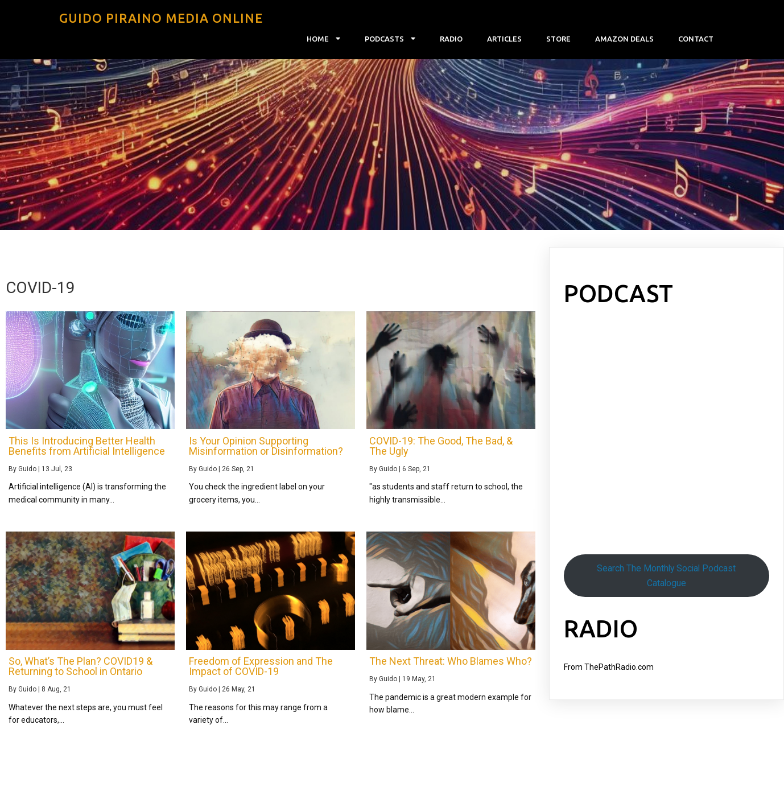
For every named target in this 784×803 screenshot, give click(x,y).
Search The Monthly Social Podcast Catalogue (666, 575)
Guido (27, 469)
